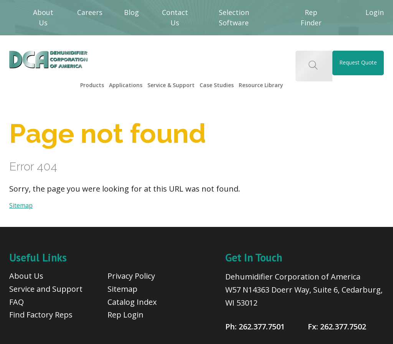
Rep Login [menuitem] (125, 314)
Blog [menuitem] (131, 12)
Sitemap (21, 205)
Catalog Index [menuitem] (132, 302)
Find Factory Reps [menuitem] (41, 314)
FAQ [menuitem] (16, 302)
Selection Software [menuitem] (234, 17)
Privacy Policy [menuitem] (131, 276)
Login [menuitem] (374, 12)
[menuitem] (92, 83)
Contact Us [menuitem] (175, 17)
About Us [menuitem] (43, 17)
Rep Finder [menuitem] (311, 17)
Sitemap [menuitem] (122, 289)
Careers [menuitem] (89, 12)
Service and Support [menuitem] (46, 289)
